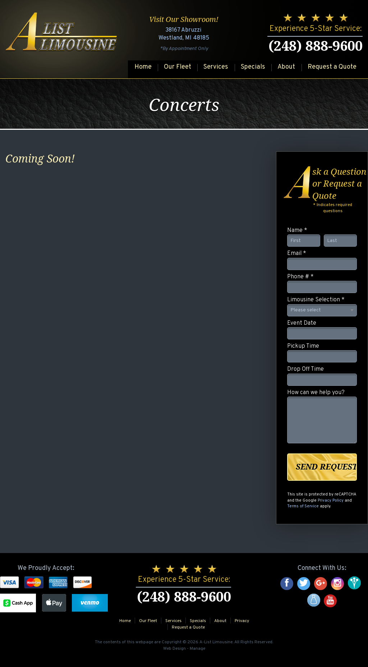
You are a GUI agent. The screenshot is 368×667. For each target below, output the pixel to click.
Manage (197, 649)
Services (215, 67)
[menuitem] (142, 67)
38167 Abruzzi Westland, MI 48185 (183, 34)
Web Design (174, 649)
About (286, 67)
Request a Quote (332, 67)
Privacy (242, 621)
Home (143, 67)
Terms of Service (303, 506)
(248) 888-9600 (315, 46)
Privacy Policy (331, 500)
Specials (253, 67)
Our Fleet (177, 67)
